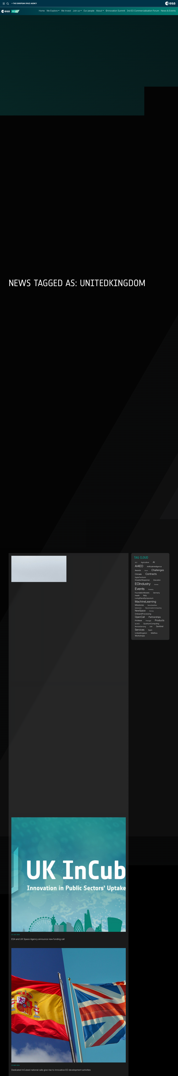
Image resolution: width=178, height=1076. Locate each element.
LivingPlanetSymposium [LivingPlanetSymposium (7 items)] (144, 598)
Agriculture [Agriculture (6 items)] (145, 562)
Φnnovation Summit (115, 10)
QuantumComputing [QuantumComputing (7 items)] (151, 624)
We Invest (66, 10)
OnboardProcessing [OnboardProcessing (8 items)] (143, 614)
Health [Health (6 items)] (137, 595)
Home (42, 10)
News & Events (168, 10)
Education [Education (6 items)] (157, 580)
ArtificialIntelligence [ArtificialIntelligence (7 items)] (154, 567)
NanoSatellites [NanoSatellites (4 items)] (152, 605)
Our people (88, 10)
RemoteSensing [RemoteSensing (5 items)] (140, 626)
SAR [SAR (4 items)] (151, 626)
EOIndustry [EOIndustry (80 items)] (143, 584)
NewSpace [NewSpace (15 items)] (140, 610)
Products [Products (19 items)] (159, 620)
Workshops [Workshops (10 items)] (140, 636)
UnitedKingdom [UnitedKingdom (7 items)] (141, 633)
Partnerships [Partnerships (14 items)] (155, 617)
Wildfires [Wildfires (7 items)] (154, 633)
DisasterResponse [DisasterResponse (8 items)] (142, 580)
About (99, 10)
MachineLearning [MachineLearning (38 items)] (145, 601)
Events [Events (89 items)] (140, 589)
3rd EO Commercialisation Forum (143, 10)
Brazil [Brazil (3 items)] (146, 570)
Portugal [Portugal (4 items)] (148, 621)
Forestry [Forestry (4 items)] (150, 589)
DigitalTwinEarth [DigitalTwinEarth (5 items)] (140, 577)
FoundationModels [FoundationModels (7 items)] (142, 593)
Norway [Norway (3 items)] (151, 611)
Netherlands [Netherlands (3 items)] (138, 608)
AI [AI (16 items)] (154, 562)
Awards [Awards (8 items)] (138, 570)
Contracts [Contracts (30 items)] (151, 574)
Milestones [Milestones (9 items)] (139, 605)
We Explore (52, 10)
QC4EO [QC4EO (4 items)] (137, 624)
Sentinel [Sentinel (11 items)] (159, 626)
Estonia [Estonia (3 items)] (156, 584)
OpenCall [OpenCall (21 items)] (140, 616)
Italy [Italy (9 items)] (145, 595)
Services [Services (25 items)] (139, 629)
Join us (76, 10)
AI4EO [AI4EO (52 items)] (139, 566)
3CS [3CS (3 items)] (136, 562)
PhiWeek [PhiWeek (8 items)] (138, 620)
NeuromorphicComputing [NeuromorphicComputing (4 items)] (153, 608)
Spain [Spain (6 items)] (150, 630)
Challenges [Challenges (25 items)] (157, 570)
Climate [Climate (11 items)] (138, 574)
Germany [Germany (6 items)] (156, 593)
